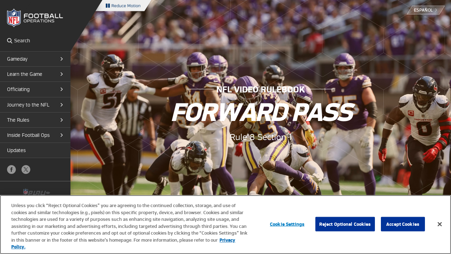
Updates (16, 150)
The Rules (18, 120)
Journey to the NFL (28, 105)
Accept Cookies (402, 223)
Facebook (11, 169)
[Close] (439, 224)
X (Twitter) (25, 169)
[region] (225, 224)
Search (9, 40)
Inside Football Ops (28, 135)
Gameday (17, 59)
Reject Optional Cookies (345, 223)
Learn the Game (24, 74)
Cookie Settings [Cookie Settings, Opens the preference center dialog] (287, 223)
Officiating (18, 89)
